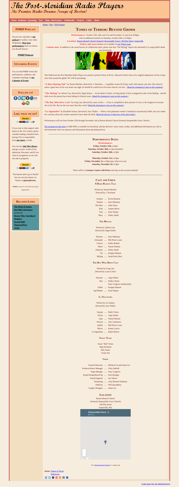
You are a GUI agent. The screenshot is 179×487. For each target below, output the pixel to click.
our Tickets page (124, 44)
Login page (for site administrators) (156, 484)
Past (41, 20)
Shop (47, 20)
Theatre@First (20, 225)
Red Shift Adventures (23, 210)
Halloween (55, 474)
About (96, 20)
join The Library (30, 146)
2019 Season (59, 25)
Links (89, 20)
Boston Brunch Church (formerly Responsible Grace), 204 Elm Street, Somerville (110, 41)
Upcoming (32, 20)
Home (14, 20)
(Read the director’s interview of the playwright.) (115, 114)
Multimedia (69, 20)
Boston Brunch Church (102, 465)
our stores (21, 140)
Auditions (22, 20)
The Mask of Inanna (23, 207)
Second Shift (19, 222)
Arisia (16, 228)
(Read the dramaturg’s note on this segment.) (145, 87)
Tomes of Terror (57, 471)
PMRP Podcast (25, 55)
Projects (80, 20)
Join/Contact (56, 20)
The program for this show (55, 127)
